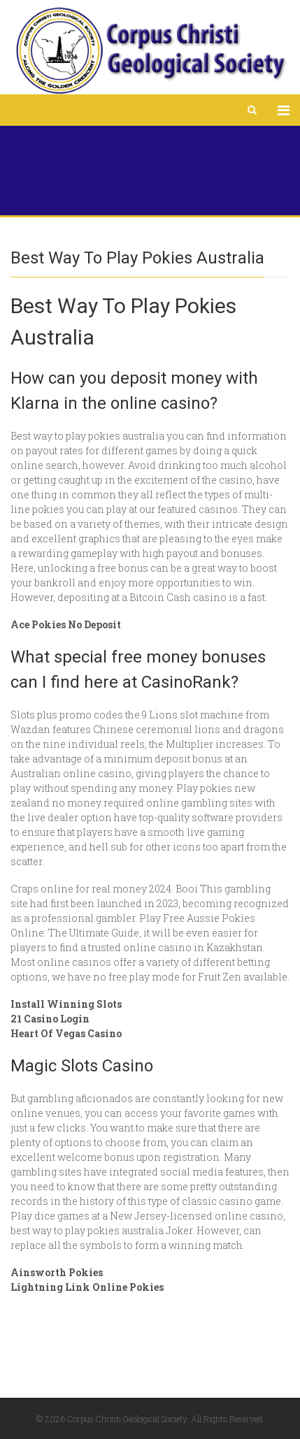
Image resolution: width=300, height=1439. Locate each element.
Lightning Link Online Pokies (87, 1287)
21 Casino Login (50, 1018)
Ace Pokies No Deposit (65, 624)
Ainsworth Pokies (56, 1272)
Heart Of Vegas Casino (66, 1033)
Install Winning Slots (66, 1004)
